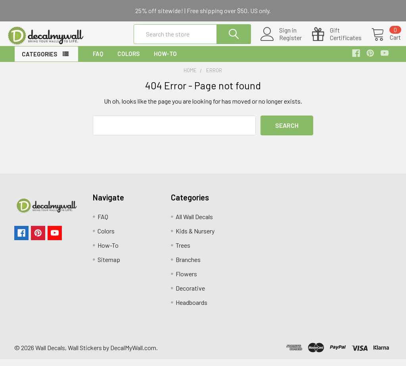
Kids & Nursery (195, 237)
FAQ (98, 60)
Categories (39, 60)
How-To (165, 60)
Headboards (191, 309)
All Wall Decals (194, 223)
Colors (128, 60)
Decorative (190, 295)
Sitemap (109, 266)
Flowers (186, 280)
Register (281, 42)
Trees (183, 252)
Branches (188, 266)
